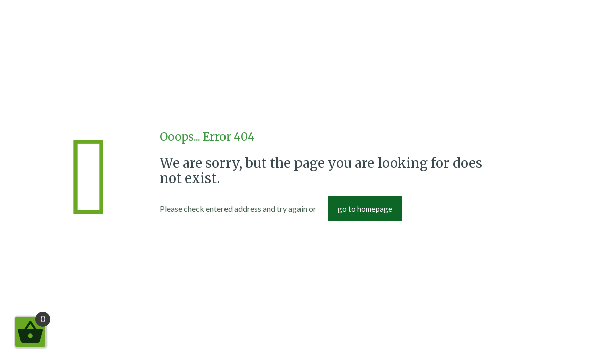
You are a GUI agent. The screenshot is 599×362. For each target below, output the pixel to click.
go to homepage (365, 208)
